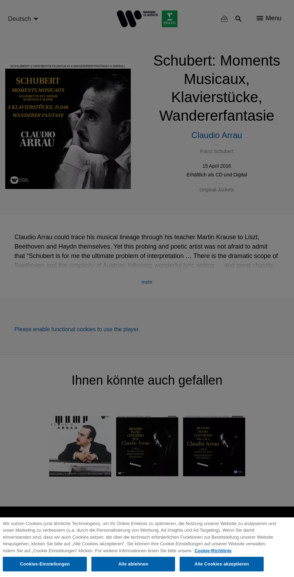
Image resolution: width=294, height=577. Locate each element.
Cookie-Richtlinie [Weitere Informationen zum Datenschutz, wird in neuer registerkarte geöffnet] (213, 550)
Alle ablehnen (133, 564)
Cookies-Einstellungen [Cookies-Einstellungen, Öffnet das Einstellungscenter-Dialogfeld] (45, 564)
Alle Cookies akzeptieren (221, 564)
